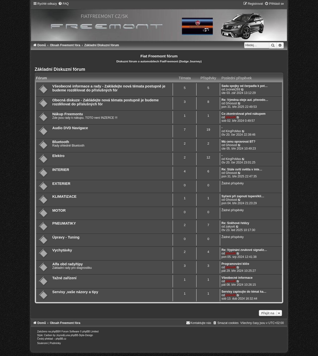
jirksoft (231, 117)
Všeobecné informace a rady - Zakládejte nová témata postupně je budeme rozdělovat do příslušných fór (108, 88)
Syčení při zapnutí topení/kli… (242, 196)
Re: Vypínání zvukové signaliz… (244, 250)
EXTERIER (61, 184)
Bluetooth (60, 142)
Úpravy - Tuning (66, 237)
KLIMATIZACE (64, 196)
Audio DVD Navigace (70, 128)
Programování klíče (235, 264)
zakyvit (230, 226)
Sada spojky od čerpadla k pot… (244, 86)
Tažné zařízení (64, 278)
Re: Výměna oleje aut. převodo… (244, 100)
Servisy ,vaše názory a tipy (75, 292)
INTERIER (60, 170)
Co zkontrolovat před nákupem (243, 114)
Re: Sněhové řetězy (235, 223)
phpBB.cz (61, 338)
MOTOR (59, 210)
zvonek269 (233, 89)
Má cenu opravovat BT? (238, 141)
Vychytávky (62, 250)
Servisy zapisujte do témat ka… (243, 291)
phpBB (55, 331)
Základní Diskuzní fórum (60, 69)
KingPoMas (233, 131)
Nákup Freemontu (67, 114)
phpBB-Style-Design (82, 335)
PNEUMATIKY (64, 223)
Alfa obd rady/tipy (67, 264)
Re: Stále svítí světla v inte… (241, 169)
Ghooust (231, 103)
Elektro (58, 156)
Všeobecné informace (236, 277)
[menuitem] (63, 3)
